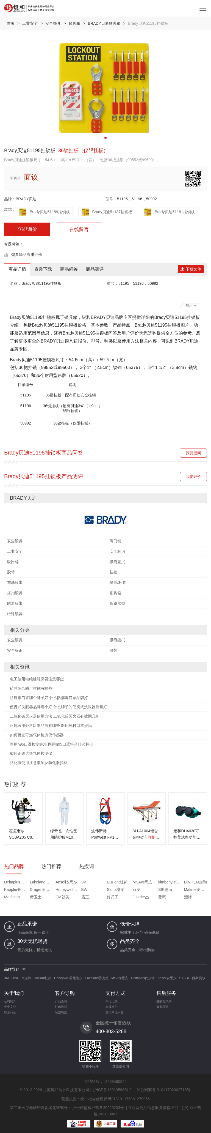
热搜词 (86, 866)
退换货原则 (163, 1001)
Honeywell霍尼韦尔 (67, 889)
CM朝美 (62, 897)
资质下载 (43, 269)
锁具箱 (74, 23)
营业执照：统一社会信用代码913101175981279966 (105, 1099)
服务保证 (162, 1006)
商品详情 (17, 269)
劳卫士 (35, 897)
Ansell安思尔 (66, 882)
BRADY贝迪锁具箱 (104, 23)
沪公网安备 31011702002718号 (164, 1090)
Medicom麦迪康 (16, 897)
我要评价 (193, 476)
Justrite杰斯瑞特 (145, 897)
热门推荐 (51, 866)
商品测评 (95, 269)
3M (84, 882)
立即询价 (27, 229)
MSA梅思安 (142, 882)
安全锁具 (53, 23)
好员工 (112, 897)
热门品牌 (14, 866)
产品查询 (61, 1001)
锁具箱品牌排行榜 (26, 254)
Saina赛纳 (115, 889)
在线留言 (79, 229)
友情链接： (94, 1081)
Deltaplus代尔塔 (16, 882)
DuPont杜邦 (117, 882)
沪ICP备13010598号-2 (112, 1090)
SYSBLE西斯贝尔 (192, 978)
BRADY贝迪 (26, 199)
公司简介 (10, 1001)
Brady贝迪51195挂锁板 (32, 317)
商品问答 (69, 269)
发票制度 (61, 1012)
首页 (11, 23)
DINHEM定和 (195, 882)
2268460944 (116, 1081)
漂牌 (188, 897)
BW (84, 889)
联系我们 (10, 1012)
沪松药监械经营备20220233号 (98, 1107)
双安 (136, 889)
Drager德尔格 (41, 889)
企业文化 (10, 1006)
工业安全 (30, 23)
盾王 (85, 897)
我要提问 (193, 453)
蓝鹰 (162, 897)
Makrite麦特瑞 (196, 889)
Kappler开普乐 (16, 889)
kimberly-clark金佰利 (170, 882)
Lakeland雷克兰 (42, 882)
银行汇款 (112, 1001)
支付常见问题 (115, 1012)
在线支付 (112, 1006)
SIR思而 (165, 889)
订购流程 (61, 1006)
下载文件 (191, 269)
